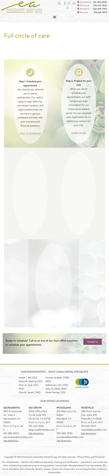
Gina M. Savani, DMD (30, 391)
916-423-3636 (100, 5)
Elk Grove (83, 5)
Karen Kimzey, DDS (55, 391)
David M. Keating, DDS (30, 380)
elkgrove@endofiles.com (42, 428)
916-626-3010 (100, 11)
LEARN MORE (78, 132)
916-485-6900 (100, 2)
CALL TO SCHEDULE (30, 133)
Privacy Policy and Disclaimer (91, 455)
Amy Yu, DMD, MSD (56, 387)
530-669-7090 (100, 8)
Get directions (10, 439)
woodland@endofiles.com (70, 436)
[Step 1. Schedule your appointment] (30, 72)
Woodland (83, 8)
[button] (54, 16)
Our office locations (54, 400)
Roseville (82, 11)
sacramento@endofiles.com (18, 436)
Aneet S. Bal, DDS (28, 376)
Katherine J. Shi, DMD (56, 384)
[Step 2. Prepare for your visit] (78, 71)
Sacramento (84, 2)
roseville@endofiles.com (94, 428)
